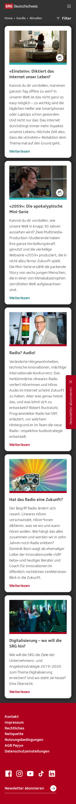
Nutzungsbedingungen (24, 739)
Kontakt (12, 716)
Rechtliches (14, 728)
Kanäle (21, 18)
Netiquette (14, 734)
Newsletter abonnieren (30, 788)
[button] (69, 6)
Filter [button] (63, 18)
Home (9, 18)
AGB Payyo (14, 745)
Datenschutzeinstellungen (27, 751)
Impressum (14, 722)
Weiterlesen (19, 151)
